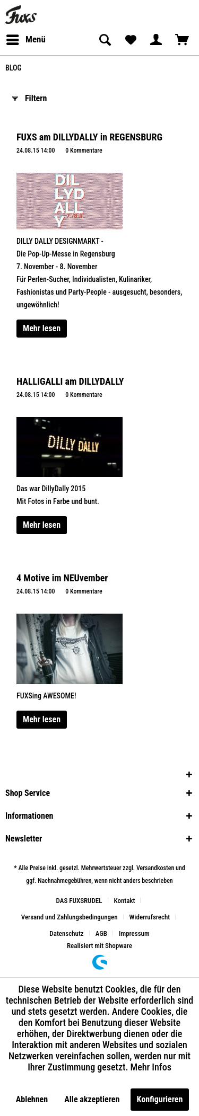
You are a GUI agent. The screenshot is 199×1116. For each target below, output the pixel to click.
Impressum (134, 933)
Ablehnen (32, 1099)
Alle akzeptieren (91, 1099)
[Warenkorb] (182, 39)
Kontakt (124, 901)
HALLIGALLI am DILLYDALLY (70, 381)
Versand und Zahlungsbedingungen (69, 917)
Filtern (29, 96)
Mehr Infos (151, 1067)
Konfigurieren (160, 1099)
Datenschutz (66, 933)
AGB (101, 933)
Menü (26, 38)
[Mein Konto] (156, 39)
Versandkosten (155, 868)
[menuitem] (25, 39)
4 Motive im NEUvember (62, 577)
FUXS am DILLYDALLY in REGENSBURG (89, 137)
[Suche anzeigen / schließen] (104, 39)
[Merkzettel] (130, 39)
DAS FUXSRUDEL (79, 901)
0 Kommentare (83, 150)
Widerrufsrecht (149, 917)
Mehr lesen (41, 328)
